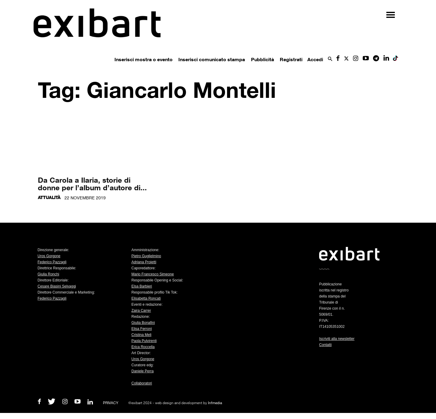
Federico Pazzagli (52, 262)
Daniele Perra (142, 371)
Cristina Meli (141, 335)
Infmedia (215, 403)
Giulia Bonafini (143, 323)
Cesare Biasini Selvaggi (57, 286)
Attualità (49, 197)
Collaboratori (141, 383)
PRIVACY (110, 403)
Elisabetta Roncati (146, 298)
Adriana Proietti (143, 262)
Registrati (291, 59)
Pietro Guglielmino (146, 256)
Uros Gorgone (49, 256)
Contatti (325, 345)
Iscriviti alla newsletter (337, 339)
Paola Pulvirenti (144, 341)
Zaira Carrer (141, 310)
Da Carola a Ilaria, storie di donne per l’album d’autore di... (92, 183)
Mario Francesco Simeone (152, 274)
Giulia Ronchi (48, 274)
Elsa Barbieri (141, 286)
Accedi (315, 59)
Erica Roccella (143, 347)
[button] (330, 59)
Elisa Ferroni (141, 329)
